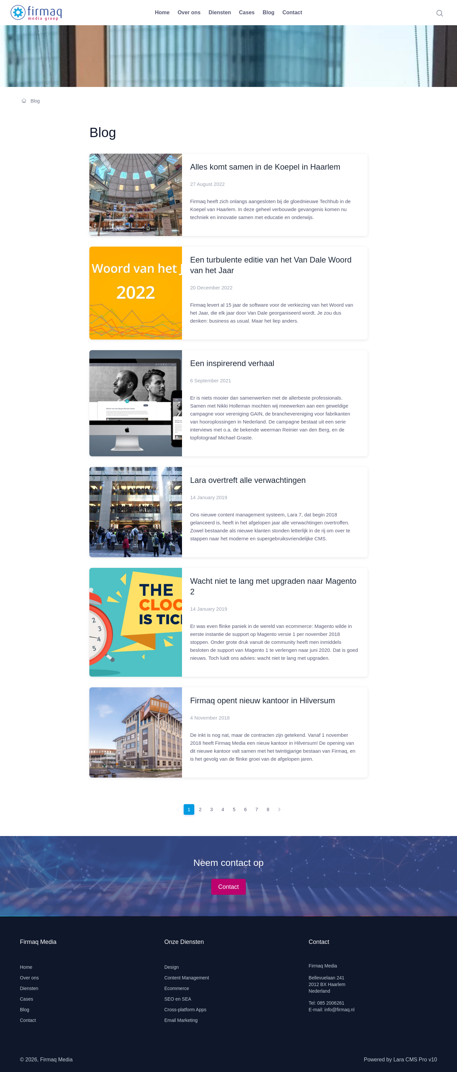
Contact (292, 12)
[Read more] (135, 195)
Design (171, 967)
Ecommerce (176, 988)
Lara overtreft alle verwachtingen (248, 480)
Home (162, 12)
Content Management (186, 977)
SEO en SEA (177, 999)
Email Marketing (181, 1020)
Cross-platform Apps (185, 1009)
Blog (269, 12)
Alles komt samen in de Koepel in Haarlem (265, 166)
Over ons (189, 12)
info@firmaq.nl (339, 1009)
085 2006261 (330, 1003)
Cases (247, 12)
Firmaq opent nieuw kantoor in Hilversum (262, 700)
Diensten (220, 12)
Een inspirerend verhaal (232, 363)
